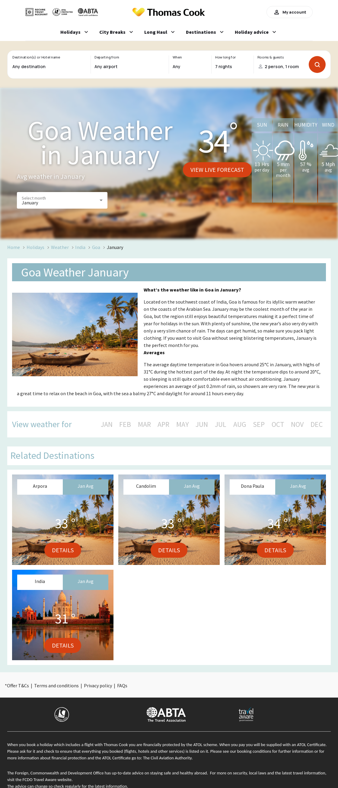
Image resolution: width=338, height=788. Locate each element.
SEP (259, 424)
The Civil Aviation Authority (167, 758)
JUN (202, 424)
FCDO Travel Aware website (47, 779)
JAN (107, 424)
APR (163, 424)
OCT (278, 424)
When (177, 57)
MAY (182, 424)
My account (289, 12)
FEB (125, 424)
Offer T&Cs (18, 685)
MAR (144, 424)
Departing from (106, 57)
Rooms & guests (270, 57)
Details (63, 550)
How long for (225, 57)
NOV (297, 424)
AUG (239, 424)
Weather (60, 247)
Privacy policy (98, 685)
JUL (220, 424)
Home (13, 247)
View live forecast (217, 169)
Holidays (35, 247)
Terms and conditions (56, 685)
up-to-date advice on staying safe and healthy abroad (159, 773)
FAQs (122, 685)
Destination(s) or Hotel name (36, 57)
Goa (96, 247)
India (80, 247)
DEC (317, 424)
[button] (62, 200)
